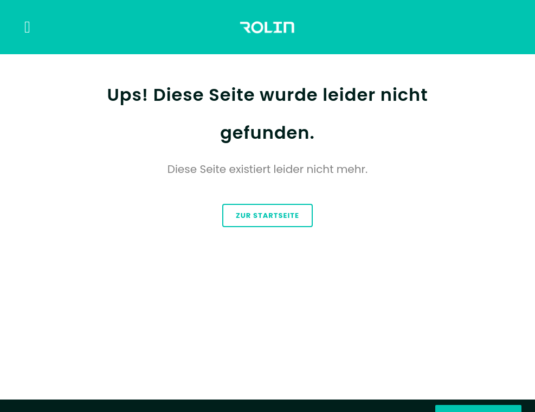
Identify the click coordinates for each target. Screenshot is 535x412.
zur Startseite (267, 215)
